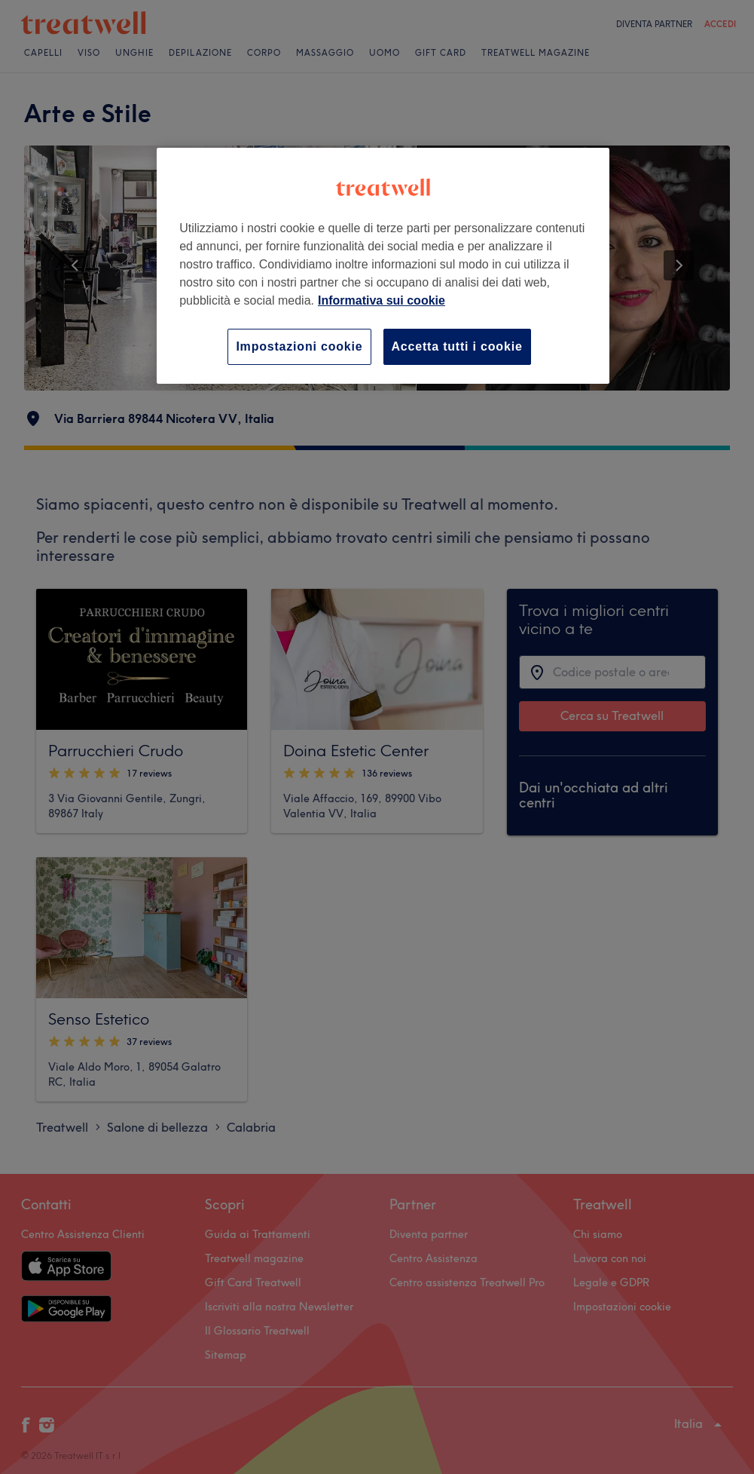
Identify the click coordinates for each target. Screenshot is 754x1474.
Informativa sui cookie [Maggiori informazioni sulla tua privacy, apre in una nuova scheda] (381, 300)
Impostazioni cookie (299, 346)
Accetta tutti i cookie (457, 346)
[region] (383, 266)
